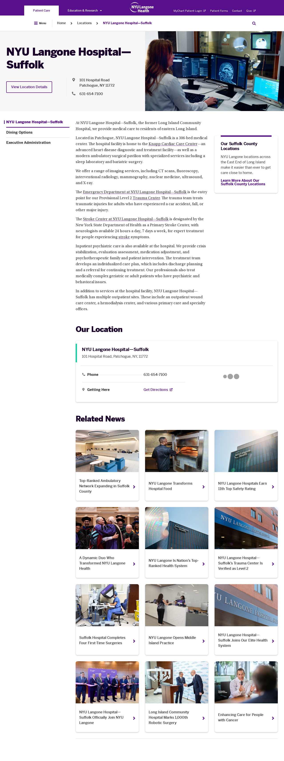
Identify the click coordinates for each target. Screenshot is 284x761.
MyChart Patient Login (190, 10)
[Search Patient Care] (254, 23)
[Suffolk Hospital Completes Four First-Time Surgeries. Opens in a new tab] (107, 619)
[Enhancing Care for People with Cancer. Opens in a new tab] (246, 696)
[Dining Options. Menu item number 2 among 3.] (37, 132)
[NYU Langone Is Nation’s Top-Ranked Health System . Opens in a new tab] (176, 542)
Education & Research (85, 10)
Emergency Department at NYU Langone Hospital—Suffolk (135, 192)
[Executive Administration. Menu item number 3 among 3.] (37, 142)
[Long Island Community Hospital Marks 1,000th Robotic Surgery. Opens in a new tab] (176, 696)
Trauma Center (146, 198)
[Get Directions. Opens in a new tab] (156, 389)
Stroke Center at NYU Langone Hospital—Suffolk (126, 219)
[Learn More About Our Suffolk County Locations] (246, 182)
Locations (84, 23)
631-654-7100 (155, 375)
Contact (237, 10)
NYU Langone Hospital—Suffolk (127, 23)
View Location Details (29, 87)
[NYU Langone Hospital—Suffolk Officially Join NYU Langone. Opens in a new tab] (107, 696)
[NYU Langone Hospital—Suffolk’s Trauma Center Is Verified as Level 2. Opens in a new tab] (246, 542)
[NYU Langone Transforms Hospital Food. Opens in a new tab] (176, 465)
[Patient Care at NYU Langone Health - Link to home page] (142, 7)
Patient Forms (219, 10)
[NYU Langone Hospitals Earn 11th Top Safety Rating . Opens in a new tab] (246, 465)
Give (251, 10)
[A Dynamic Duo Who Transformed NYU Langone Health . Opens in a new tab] (107, 542)
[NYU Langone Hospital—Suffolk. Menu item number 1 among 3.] (33, 122)
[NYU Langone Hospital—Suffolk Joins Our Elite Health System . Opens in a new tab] (246, 619)
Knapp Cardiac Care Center (173, 144)
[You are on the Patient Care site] (41, 10)
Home (61, 23)
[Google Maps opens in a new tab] (231, 376)
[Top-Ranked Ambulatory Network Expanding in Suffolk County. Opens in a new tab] (107, 465)
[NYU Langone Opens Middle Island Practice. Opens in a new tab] (176, 619)
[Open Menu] (40, 23)
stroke (124, 237)
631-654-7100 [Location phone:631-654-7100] (91, 94)
